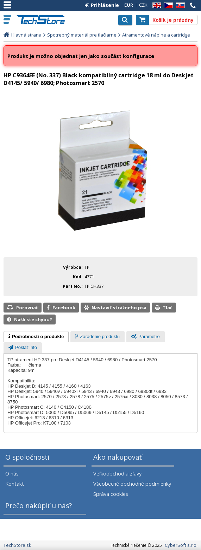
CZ (167, 5)
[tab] (36, 336)
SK (179, 5)
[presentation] (36, 336)
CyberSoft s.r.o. (181, 545)
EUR (128, 5)
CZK (143, 5)
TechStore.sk (44, 19)
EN (155, 5)
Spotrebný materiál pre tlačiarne (82, 35)
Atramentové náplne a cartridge (156, 35)
